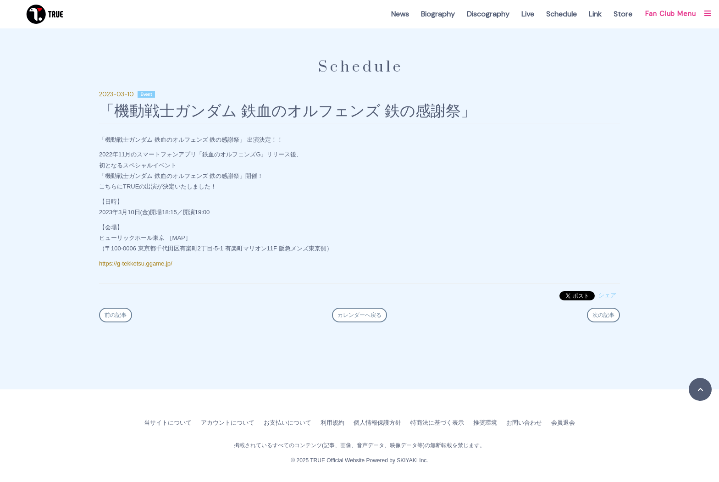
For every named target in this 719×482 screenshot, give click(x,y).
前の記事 (116, 315)
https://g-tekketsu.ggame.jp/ (135, 263)
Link (595, 14)
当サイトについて (168, 422)
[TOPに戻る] (700, 389)
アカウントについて (227, 422)
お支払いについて (287, 422)
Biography (438, 14)
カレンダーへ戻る (359, 315)
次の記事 (603, 315)
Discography (488, 14)
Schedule (561, 14)
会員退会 (563, 422)
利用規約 (332, 422)
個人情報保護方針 (377, 422)
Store (623, 14)
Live (527, 14)
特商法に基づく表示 (437, 422)
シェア (607, 295)
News (400, 14)
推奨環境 (485, 422)
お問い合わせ (524, 422)
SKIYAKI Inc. (412, 460)
